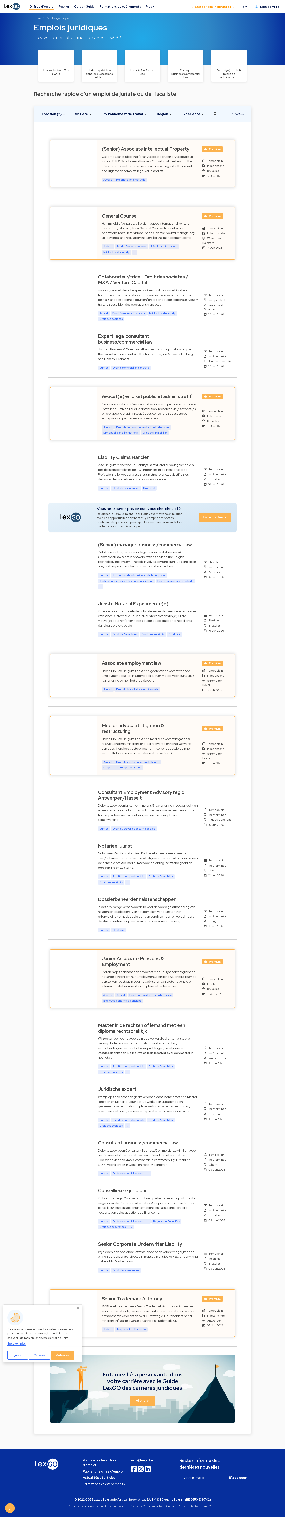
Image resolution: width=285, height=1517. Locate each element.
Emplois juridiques (58, 18)
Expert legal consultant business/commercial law (125, 339)
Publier (64, 6)
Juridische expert (117, 1089)
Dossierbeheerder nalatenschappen (137, 899)
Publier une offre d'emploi (103, 1471)
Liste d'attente (215, 517)
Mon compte (267, 6)
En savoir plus (16, 1343)
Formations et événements (120, 6)
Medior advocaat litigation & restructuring (133, 728)
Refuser (39, 1355)
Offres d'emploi (41, 6)
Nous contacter (189, 1506)
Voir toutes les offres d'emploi (99, 1462)
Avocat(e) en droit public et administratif (147, 396)
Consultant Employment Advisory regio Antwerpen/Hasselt (141, 795)
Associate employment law (131, 663)
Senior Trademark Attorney (132, 1299)
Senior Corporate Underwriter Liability (140, 1244)
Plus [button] (149, 6)
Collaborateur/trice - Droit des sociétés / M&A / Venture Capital (143, 280)
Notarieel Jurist (115, 846)
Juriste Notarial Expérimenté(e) (133, 604)
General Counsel (120, 216)
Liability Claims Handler (123, 457)
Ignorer (18, 1355)
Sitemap (170, 1506)
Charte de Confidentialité (145, 1506)
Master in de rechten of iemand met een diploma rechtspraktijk (141, 1028)
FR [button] (242, 6)
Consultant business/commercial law (138, 1143)
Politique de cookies (81, 1506)
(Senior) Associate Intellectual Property (145, 149)
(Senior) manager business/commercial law (145, 545)
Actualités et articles (99, 1478)
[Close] (78, 1308)
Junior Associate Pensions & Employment (133, 961)
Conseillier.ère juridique (123, 1191)
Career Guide (84, 6)
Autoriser (62, 1355)
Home (38, 18)
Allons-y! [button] (142, 1401)
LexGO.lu (208, 1506)
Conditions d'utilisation (111, 1506)
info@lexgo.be (142, 1460)
